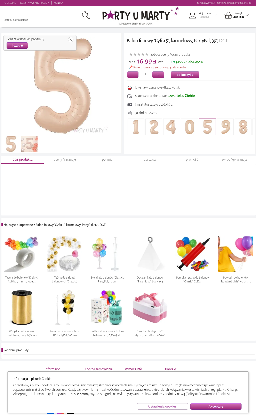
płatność (192, 159)
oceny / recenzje (65, 159)
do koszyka (185, 74)
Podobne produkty (15, 350)
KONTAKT (59, 3)
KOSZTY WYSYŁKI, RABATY (34, 3)
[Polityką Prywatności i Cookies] (208, 394)
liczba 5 (17, 45)
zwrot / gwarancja (234, 159)
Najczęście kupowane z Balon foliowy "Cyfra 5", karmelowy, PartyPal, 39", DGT (54, 225)
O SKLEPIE (10, 3)
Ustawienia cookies (162, 406)
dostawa (150, 159)
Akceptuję (215, 406)
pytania (107, 159)
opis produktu (22, 159)
